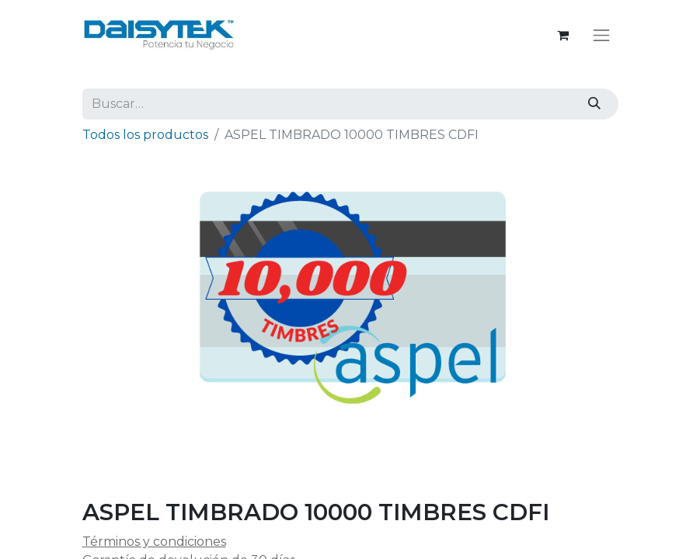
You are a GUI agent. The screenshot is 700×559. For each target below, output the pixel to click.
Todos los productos (145, 134)
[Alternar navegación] (601, 35)
